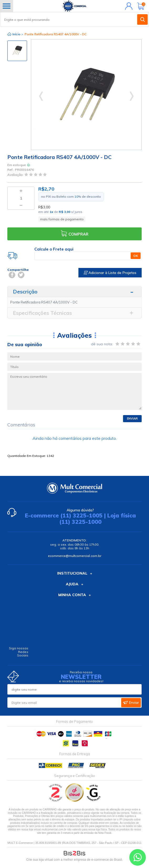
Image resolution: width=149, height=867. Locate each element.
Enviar (132, 418)
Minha (128, 6)
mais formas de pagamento (62, 219)
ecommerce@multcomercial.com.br (74, 556)
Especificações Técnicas (42, 313)
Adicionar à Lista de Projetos (110, 272)
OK (135, 256)
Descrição (25, 291)
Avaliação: (15, 175)
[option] (17, 51)
